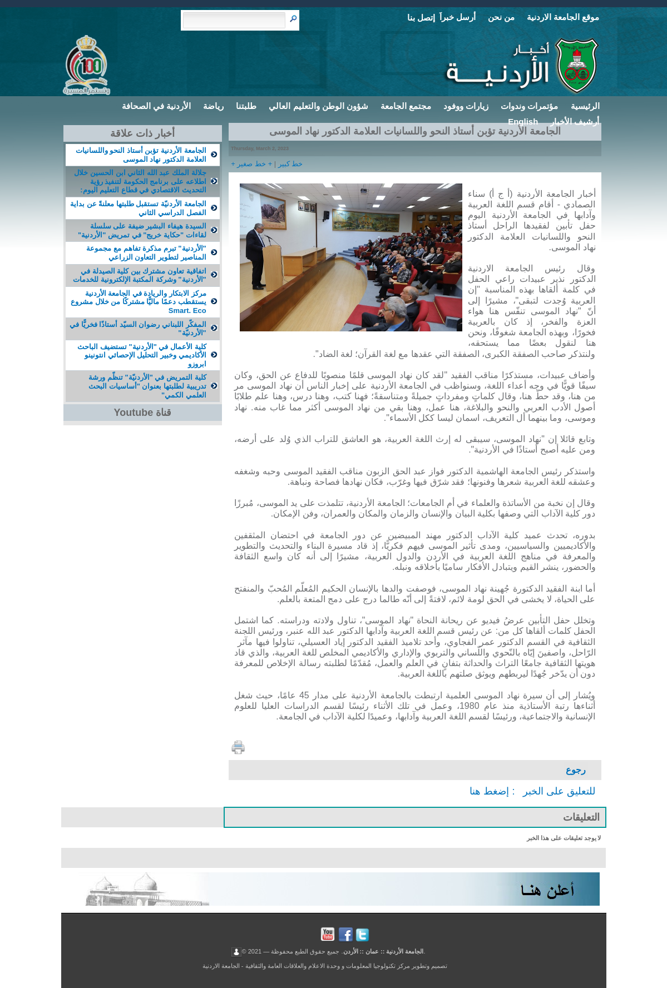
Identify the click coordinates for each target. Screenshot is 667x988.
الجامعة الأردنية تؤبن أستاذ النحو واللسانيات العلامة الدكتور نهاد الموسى (141, 154)
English (523, 121)
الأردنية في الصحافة (156, 106)
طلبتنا (246, 106)
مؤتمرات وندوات (529, 106)
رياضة (213, 106)
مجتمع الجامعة (406, 106)
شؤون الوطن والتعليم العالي (318, 106)
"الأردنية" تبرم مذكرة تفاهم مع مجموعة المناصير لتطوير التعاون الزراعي (146, 252)
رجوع (576, 769)
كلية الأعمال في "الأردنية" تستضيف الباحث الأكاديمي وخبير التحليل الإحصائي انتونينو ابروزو (141, 355)
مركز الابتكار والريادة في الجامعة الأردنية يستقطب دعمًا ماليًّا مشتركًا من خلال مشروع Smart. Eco (138, 302)
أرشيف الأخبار (574, 121)
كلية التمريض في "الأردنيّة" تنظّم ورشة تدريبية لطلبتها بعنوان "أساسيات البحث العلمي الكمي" (147, 386)
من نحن (501, 17)
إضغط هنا (489, 791)
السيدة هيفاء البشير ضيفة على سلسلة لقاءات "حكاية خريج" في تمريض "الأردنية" (142, 230)
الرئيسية (585, 106)
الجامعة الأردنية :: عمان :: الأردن (383, 951)
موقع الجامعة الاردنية (563, 17)
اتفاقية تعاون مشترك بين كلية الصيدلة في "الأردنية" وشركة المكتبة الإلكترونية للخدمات (139, 275)
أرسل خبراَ (457, 17)
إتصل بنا (421, 17)
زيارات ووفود (465, 106)
